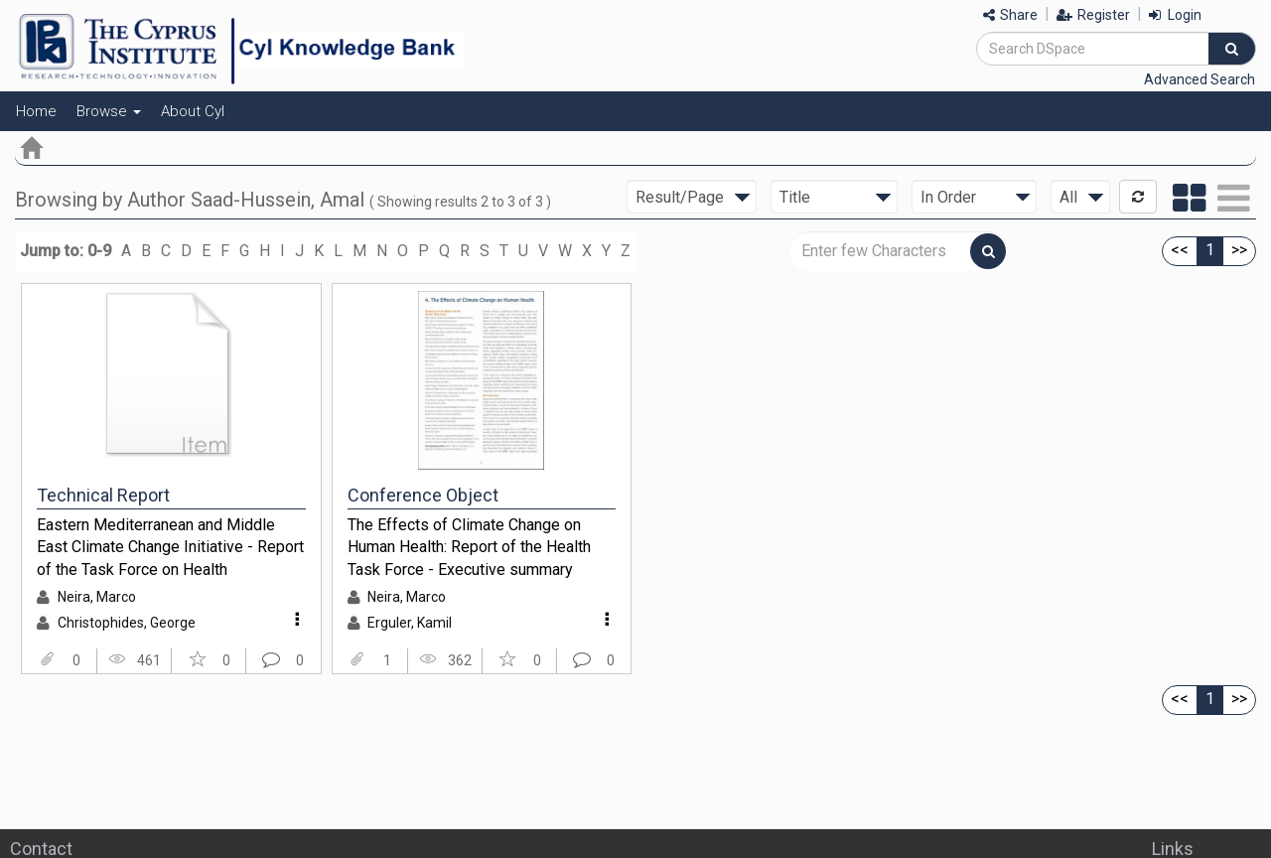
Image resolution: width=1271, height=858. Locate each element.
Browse (108, 111)
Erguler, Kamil (409, 623)
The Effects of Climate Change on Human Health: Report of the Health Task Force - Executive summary (469, 547)
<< (1180, 249)
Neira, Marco (97, 597)
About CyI (192, 111)
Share (1010, 15)
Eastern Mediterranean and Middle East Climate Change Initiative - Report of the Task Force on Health (170, 547)
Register (1093, 15)
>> (1239, 249)
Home (36, 111)
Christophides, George (127, 623)
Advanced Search (1199, 79)
